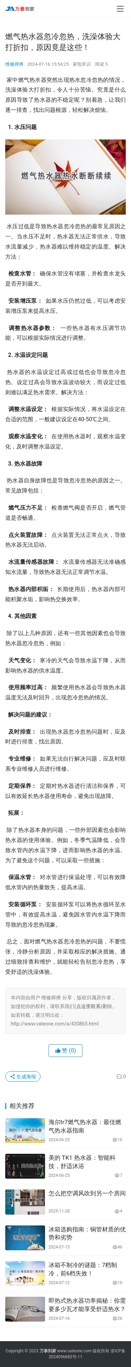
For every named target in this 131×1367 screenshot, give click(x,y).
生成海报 (23, 1076)
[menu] (120, 8)
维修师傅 (14, 64)
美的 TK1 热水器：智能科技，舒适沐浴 (82, 1162)
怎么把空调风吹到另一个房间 (87, 1193)
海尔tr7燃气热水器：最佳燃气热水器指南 (85, 1126)
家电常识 (82, 64)
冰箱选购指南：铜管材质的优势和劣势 (87, 1233)
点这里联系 (88, 1006)
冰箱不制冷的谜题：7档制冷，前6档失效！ (83, 1269)
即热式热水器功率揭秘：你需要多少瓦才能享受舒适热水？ (87, 1304)
